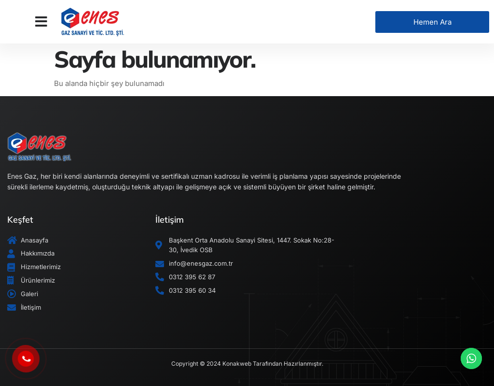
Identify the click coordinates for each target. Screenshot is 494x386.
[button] (41, 22)
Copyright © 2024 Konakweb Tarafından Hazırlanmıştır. (247, 363)
